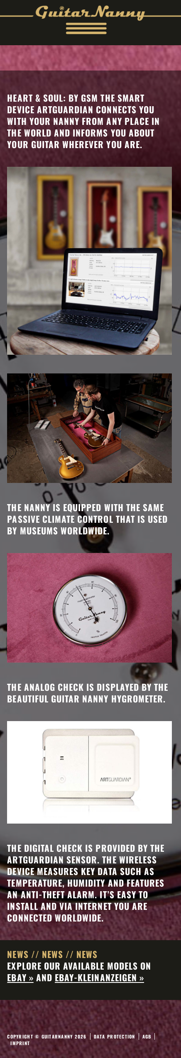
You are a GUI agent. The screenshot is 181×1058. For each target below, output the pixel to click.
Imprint (20, 1043)
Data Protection (114, 1036)
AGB (147, 1036)
